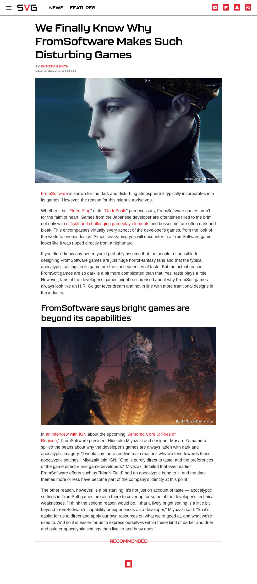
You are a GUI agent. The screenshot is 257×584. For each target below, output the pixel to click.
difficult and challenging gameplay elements (107, 223)
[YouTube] (215, 9)
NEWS (56, 7)
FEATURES (82, 7)
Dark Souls (115, 210)
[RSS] (248, 9)
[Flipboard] (226, 9)
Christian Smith (54, 66)
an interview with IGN (66, 434)
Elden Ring (79, 210)
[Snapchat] (237, 9)
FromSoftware (54, 193)
